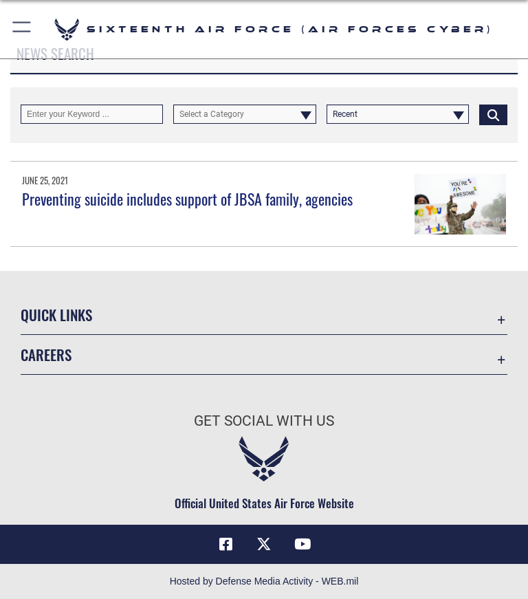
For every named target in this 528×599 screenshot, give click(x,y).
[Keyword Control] (92, 114)
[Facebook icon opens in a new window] (225, 544)
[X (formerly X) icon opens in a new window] (264, 544)
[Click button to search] (493, 114)
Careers (46, 354)
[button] (22, 29)
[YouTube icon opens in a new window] (302, 544)
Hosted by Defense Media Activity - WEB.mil (264, 581)
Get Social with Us (264, 421)
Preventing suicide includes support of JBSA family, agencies (187, 199)
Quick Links (56, 314)
